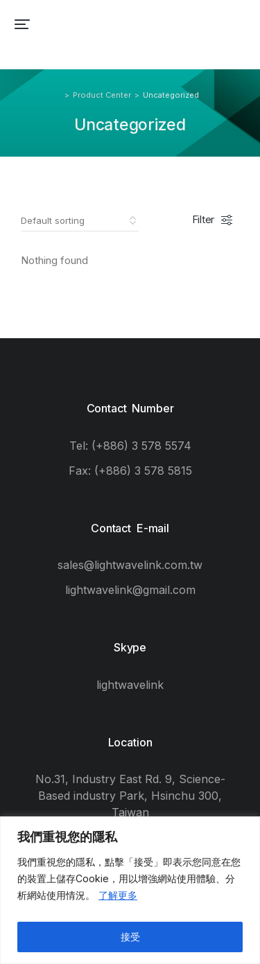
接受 (130, 937)
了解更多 (117, 895)
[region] (130, 890)
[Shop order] (80, 220)
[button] (22, 24)
